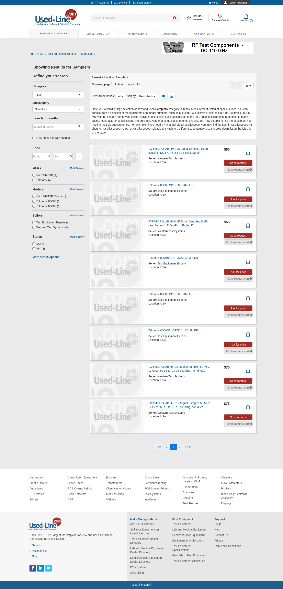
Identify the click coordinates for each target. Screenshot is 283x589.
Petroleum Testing (155, 483)
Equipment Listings (53, 33)
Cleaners (226, 477)
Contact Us (238, 33)
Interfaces (150, 499)
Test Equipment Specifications (181, 548)
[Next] (179, 447)
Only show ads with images (51, 137)
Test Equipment (181, 524)
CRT (71, 499)
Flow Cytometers (231, 483)
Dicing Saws (152, 477)
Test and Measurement (63, 53)
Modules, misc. (115, 494)
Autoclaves (36, 488)
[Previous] (167, 447)
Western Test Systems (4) (50, 227)
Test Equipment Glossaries (188, 560)
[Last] (188, 447)
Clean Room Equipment (82, 477)
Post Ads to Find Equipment (189, 555)
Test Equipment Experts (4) (51, 222)
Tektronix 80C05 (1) (46, 201)
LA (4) (38, 243)
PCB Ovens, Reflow (80, 488)
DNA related (36, 494)
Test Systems (152, 494)
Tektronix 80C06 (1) (46, 206)
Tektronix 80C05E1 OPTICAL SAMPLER (173, 330)
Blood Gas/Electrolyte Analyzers (234, 495)
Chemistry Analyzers (118, 488)
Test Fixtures (190, 503)
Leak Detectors (77, 494)
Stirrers (33, 499)
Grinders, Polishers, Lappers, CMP (195, 479)
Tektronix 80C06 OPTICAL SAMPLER (171, 185)
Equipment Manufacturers (188, 540)
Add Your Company (142, 524)
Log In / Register (238, 2)
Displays (226, 503)
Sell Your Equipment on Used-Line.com (144, 531)
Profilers (226, 488)
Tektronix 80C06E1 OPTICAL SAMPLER (173, 257)
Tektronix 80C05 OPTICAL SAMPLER (171, 294)
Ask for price (238, 199)
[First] (158, 447)
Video (213, 2)
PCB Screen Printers (157, 488)
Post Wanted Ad (203, 33)
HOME (40, 53)
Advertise (170, 33)
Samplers (88, 53)
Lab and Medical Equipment (189, 529)
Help (217, 529)
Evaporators (190, 486)
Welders (111, 499)
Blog (33, 556)
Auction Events (137, 33)
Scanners (188, 492)
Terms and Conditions (227, 546)
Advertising (137, 572)
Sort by (131, 96)
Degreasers (36, 477)
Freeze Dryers (38, 483)
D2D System (138, 567)
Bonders (111, 477)
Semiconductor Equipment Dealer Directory (146, 559)
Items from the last (103, 96)
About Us (36, 545)
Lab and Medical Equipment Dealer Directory (147, 550)
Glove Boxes (75, 483)
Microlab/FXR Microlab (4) (50, 196)
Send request (238, 163)
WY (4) (38, 248)
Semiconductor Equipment (188, 535)
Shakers (188, 497)
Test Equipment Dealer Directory (144, 540)
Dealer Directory (98, 33)
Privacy (218, 540)
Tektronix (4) (41, 180)
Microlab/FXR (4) (44, 175)
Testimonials (38, 550)
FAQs (217, 524)
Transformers (114, 483)
